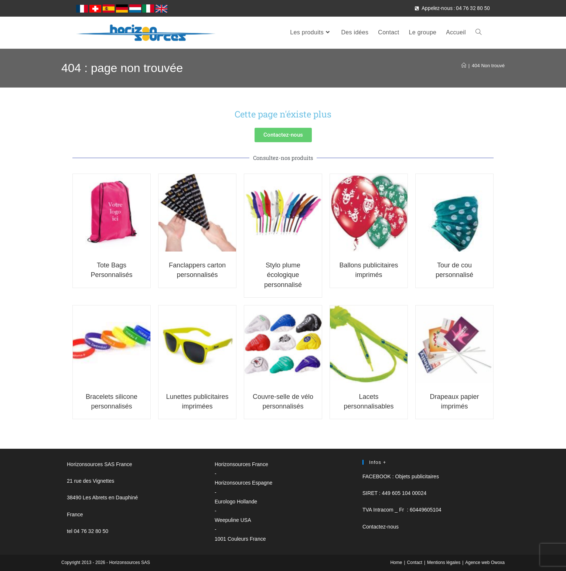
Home (396, 562)
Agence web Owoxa (485, 562)
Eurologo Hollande (236, 502)
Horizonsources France (241, 464)
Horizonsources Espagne (243, 483)
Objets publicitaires (417, 476)
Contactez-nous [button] (380, 527)
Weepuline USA (233, 520)
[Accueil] (463, 65)
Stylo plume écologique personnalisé (283, 274)
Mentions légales (443, 562)
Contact (414, 562)
